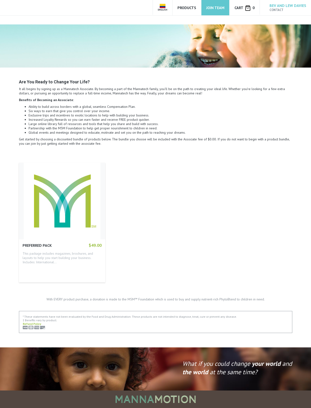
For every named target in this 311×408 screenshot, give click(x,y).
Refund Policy (32, 324)
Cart (245, 8)
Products (186, 7)
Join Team (215, 7)
